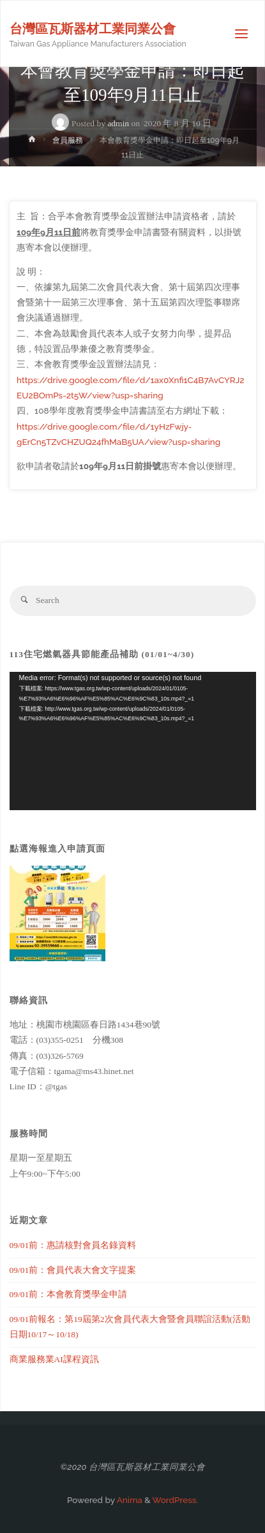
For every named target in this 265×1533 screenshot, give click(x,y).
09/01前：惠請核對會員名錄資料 (73, 1245)
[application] (133, 741)
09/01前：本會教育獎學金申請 (69, 1294)
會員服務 (67, 140)
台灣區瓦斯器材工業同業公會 (93, 29)
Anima (128, 1500)
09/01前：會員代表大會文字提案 (73, 1270)
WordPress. (175, 1500)
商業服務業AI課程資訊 (54, 1359)
